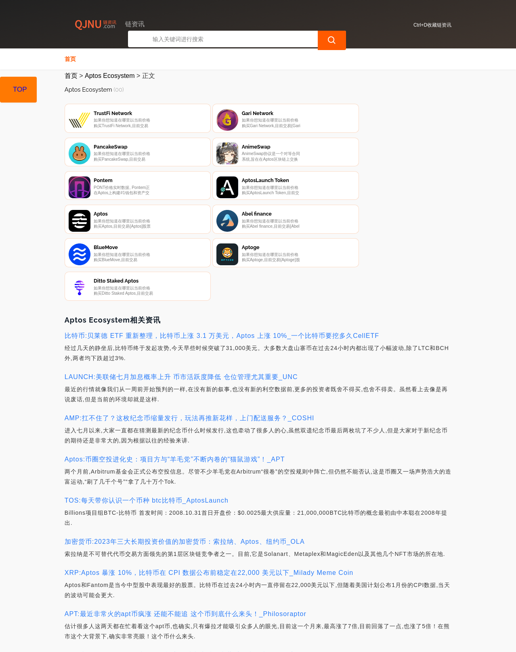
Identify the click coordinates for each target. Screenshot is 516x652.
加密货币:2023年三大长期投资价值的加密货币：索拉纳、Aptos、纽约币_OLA (185, 454)
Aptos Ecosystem (110, 75)
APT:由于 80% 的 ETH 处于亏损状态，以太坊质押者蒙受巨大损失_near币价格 (186, 567)
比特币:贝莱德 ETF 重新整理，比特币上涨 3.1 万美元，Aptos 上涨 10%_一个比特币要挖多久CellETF (222, 248)
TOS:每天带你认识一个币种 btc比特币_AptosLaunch (147, 412)
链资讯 (192, 639)
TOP (20, 89)
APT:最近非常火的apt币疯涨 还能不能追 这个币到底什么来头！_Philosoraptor (185, 526)
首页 (70, 59)
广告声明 (236, 608)
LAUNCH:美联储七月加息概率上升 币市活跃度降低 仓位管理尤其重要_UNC (181, 289)
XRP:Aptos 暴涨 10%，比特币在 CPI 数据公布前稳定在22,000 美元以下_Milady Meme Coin (209, 485)
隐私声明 (196, 608)
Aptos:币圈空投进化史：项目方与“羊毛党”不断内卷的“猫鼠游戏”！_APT (175, 371)
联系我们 (156, 608)
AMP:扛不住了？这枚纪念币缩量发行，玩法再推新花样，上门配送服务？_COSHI (190, 330)
